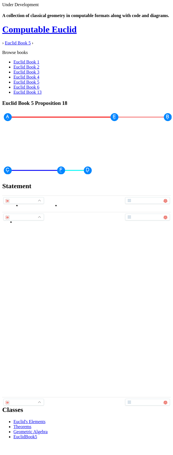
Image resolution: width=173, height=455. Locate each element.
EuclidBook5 (25, 436)
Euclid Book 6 (26, 87)
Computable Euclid (39, 29)
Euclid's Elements (29, 421)
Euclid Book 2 (26, 67)
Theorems (22, 426)
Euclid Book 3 (26, 72)
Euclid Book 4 (26, 77)
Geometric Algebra (30, 431)
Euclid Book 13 (27, 92)
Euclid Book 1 (26, 62)
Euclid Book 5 (18, 43)
